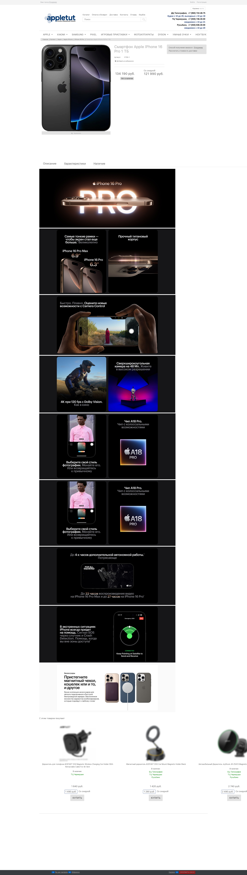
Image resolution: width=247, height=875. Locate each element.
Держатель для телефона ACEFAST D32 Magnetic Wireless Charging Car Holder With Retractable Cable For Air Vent (77, 765)
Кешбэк (142, 15)
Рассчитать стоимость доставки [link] (183, 51)
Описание (49, 163)
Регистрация (201, 2)
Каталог (86, 15)
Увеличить (77, 133)
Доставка (114, 15)
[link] (53, 2)
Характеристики (75, 163)
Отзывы (133, 15)
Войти (192, 2)
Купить (77, 798)
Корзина (172, 872)
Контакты (124, 15)
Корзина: (198, 8)
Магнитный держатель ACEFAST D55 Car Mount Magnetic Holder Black (156, 764)
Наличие (99, 163)
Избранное (76, 872)
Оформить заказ (187, 872)
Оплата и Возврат (99, 15)
